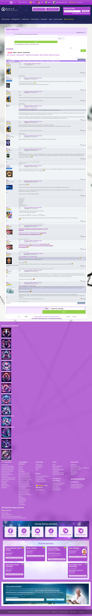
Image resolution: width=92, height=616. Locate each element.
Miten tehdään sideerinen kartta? (50, 55)
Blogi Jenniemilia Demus (25, 479)
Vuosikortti (56, 471)
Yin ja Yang (56, 486)
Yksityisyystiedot (73, 611)
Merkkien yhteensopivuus (8, 477)
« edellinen (77, 58)
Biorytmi (20, 466)
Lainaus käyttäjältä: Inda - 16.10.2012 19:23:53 (27, 285)
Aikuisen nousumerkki (7, 469)
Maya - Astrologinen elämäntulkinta (11, 516)
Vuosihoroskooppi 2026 (7, 467)
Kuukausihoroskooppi (7, 466)
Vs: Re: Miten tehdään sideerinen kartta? (33, 253)
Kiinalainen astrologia (61, 2)
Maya (33, 2)
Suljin (7, 225)
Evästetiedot (81, 611)
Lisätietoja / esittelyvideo (14, 557)
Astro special (20, 55)
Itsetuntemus (35, 19)
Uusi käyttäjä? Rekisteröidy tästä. (81, 13)
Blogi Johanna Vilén (23, 474)
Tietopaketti (21, 497)
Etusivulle (4, 487)
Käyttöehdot (54, 611)
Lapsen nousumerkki (7, 471)
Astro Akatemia (40, 489)
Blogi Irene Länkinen (24, 489)
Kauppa (73, 474)
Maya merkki (4, 481)
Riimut (49, 2)
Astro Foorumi (12, 29)
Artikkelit (3, 482)
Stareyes (8, 253)
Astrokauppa (52, 9)
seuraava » (83, 58)
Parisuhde (44, 19)
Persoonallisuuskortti (58, 469)
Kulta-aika (77, 2)
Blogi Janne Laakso (23, 481)
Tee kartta (21, 502)
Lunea (7, 77)
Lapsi (50, 19)
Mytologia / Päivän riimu (42, 476)
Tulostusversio (82, 59)
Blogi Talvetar (22, 487)
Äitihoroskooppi (5, 472)
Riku (7, 282)
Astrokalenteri (39, 9)
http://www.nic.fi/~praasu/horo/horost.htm (29, 244)
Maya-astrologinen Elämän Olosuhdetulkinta (13, 517)
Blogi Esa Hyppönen (24, 483)
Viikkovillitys (4, 464)
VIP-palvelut (69, 19)
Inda (7, 270)
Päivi (7, 207)
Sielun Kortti (56, 467)
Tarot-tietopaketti (57, 466)
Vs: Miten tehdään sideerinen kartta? (33, 165)
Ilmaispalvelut (15, 19)
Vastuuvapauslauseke (63, 611)
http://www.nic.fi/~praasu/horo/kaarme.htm (29, 233)
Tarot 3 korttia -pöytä (58, 474)
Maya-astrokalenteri (6, 514)
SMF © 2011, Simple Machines (52, 316)
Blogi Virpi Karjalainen (24, 478)
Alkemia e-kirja (5, 486)
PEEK (7, 180)
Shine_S (8, 135)
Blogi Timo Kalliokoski (24, 476)
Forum (20, 496)
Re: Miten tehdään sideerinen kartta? (33, 78)
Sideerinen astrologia (32, 55)
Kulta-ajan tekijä (75, 466)
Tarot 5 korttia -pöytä (58, 472)
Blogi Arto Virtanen (23, 491)
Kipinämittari (5, 476)
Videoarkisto (74, 472)
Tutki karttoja (5, 19)
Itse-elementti (56, 489)
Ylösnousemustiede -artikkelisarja (80, 467)
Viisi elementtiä (57, 488)
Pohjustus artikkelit (76, 469)
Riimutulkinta (39, 477)
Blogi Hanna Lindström (24, 494)
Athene (8, 63)
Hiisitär (8, 165)
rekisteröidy (34, 34)
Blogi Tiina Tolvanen (23, 492)
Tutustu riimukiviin (41, 481)
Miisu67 (8, 149)
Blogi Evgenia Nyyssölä (24, 486)
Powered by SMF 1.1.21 (39, 316)
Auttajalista (4, 484)
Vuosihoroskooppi (57, 484)
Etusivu (14, 2)
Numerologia (24, 2)
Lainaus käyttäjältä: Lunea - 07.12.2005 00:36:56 (28, 256)
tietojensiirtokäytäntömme (26, 594)
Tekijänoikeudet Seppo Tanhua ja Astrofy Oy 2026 (18, 611)
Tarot (41, 2)
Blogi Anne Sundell (23, 484)
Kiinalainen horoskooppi (8, 479)
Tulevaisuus (25, 19)
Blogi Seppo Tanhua (23, 473)
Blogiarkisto (74, 471)
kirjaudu (29, 34)
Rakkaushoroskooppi (7, 474)
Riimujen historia (40, 479)
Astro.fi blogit (58, 19)
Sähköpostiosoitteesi (12, 597)
